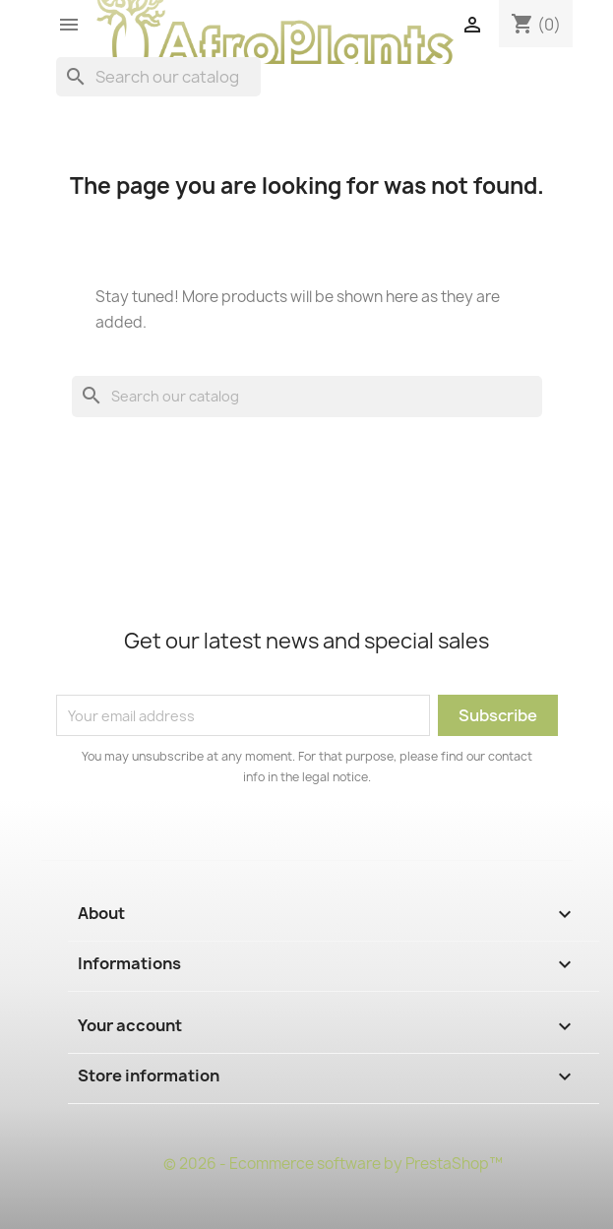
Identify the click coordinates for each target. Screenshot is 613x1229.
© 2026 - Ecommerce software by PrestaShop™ (333, 1163)
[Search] (158, 76)
